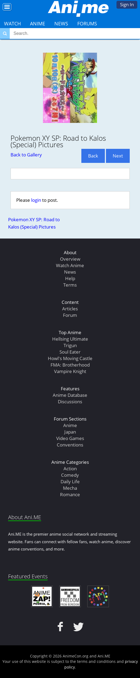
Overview (70, 259)
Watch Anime (70, 265)
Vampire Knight (70, 371)
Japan (70, 432)
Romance (70, 494)
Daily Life (70, 481)
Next (118, 156)
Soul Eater (70, 352)
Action (70, 468)
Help (70, 278)
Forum (70, 315)
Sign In (127, 4)
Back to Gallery (26, 155)
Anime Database (70, 395)
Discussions (70, 401)
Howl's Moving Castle (70, 358)
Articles (70, 309)
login (36, 200)
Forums (87, 23)
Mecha (70, 488)
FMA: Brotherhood (70, 365)
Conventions (70, 445)
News (61, 23)
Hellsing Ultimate (70, 339)
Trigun (70, 345)
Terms (70, 285)
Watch (12, 23)
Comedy (70, 475)
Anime (37, 23)
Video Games (70, 438)
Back (93, 156)
